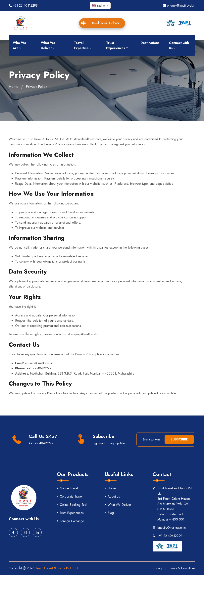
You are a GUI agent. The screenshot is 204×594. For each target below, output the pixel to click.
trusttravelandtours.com (85, 139)
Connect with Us (179, 45)
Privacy (157, 568)
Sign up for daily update (109, 443)
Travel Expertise (81, 45)
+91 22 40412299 (23, 5)
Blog (109, 513)
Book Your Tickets (102, 23)
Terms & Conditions (182, 568)
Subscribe (179, 439)
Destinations (149, 43)
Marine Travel (67, 488)
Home (13, 86)
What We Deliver (48, 45)
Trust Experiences (115, 45)
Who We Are (19, 45)
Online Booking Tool (72, 504)
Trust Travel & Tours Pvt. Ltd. (56, 568)
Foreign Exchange (70, 521)
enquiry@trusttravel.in (179, 5)
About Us (112, 496)
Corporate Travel (69, 496)
